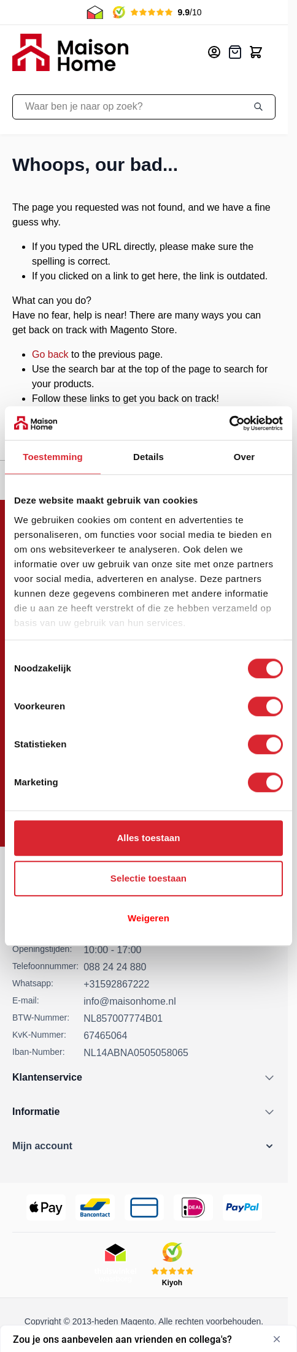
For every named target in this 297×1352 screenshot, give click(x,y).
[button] (144, 1146)
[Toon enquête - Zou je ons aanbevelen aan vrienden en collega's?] (148, 1339)
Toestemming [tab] (53, 456)
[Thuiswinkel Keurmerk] (115, 1265)
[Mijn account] (214, 52)
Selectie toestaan (148, 878)
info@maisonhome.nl (129, 1001)
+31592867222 (116, 984)
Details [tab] (148, 456)
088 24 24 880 (114, 967)
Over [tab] (244, 456)
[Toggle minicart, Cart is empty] (256, 52)
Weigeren (148, 918)
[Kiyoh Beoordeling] (172, 1265)
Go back (50, 354)
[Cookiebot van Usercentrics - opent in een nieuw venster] (229, 423)
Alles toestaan (148, 838)
